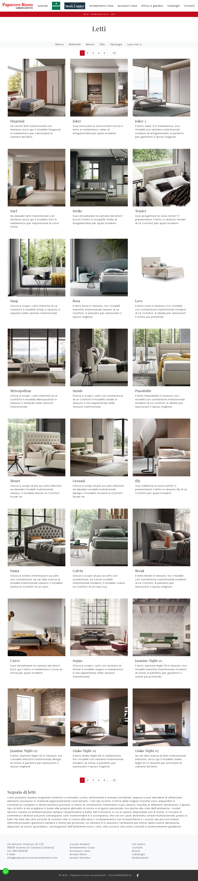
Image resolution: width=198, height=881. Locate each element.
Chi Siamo (138, 844)
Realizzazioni (140, 857)
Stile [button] (102, 44)
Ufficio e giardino (152, 5)
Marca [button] (59, 44)
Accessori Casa (127, 5)
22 (114, 53)
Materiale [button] (75, 44)
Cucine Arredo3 (80, 844)
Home (86, 14)
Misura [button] (90, 44)
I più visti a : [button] (135, 44)
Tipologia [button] (116, 44)
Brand (136, 851)
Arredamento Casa (101, 5)
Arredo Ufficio (78, 854)
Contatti (189, 5)
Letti (113, 14)
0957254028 (20, 851)
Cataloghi (173, 5)
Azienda (43, 5)
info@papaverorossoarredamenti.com (32, 857)
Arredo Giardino (80, 857)
